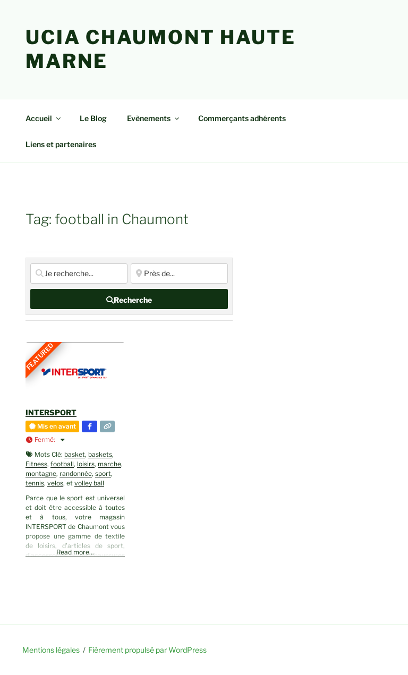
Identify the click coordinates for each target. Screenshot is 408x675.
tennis (35, 483)
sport (103, 473)
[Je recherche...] (79, 273)
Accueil (44, 118)
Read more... (75, 552)
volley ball (89, 483)
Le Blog (93, 118)
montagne (41, 473)
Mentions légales (51, 649)
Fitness (36, 464)
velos (55, 483)
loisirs (86, 464)
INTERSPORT (51, 412)
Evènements (154, 118)
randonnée (76, 473)
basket (74, 454)
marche (109, 464)
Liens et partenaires (61, 144)
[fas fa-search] (129, 299)
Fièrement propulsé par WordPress (147, 649)
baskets (100, 454)
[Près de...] (179, 273)
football (62, 464)
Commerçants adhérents (242, 118)
